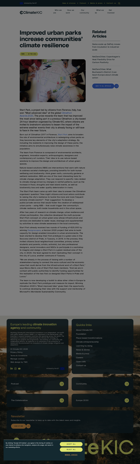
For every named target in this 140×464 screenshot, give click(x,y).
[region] (44, 449)
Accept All (71, 444)
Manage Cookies (71, 455)
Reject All (71, 449)
